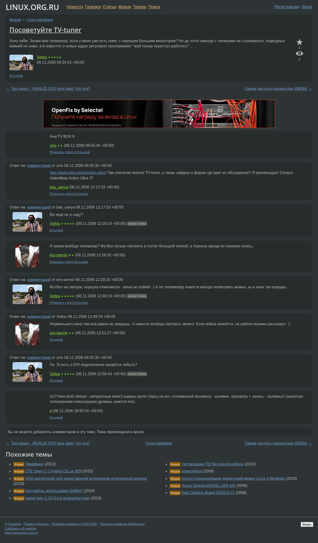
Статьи (109, 6)
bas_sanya (59, 187)
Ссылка (16, 76)
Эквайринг (34, 464)
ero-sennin (59, 255)
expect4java (192, 471)
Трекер (140, 6)
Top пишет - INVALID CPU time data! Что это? (50, 89)
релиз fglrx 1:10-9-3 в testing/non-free (57, 498)
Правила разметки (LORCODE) (74, 524)
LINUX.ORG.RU (32, 7)
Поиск (154, 6)
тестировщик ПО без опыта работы (213, 464)
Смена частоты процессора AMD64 (276, 89)
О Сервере (13, 524)
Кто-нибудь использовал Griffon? (54, 491)
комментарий (39, 166)
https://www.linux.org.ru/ (21, 532)
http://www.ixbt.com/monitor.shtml (78, 173)
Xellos (42, 57)
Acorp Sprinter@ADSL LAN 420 (208, 486)
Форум (124, 6)
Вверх (307, 524)
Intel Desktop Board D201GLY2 (208, 493)
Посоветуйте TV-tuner (45, 29)
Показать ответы (63, 152)
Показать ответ (62, 194)
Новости (75, 6)
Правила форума (36, 524)
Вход (307, 6)
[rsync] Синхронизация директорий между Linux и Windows (233, 478)
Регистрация (286, 6)
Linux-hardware (40, 20)
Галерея (93, 6)
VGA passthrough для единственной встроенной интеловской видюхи (86, 478)
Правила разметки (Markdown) (122, 524)
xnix (53, 145)
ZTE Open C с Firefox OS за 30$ (53, 471)
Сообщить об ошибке (20, 528)
